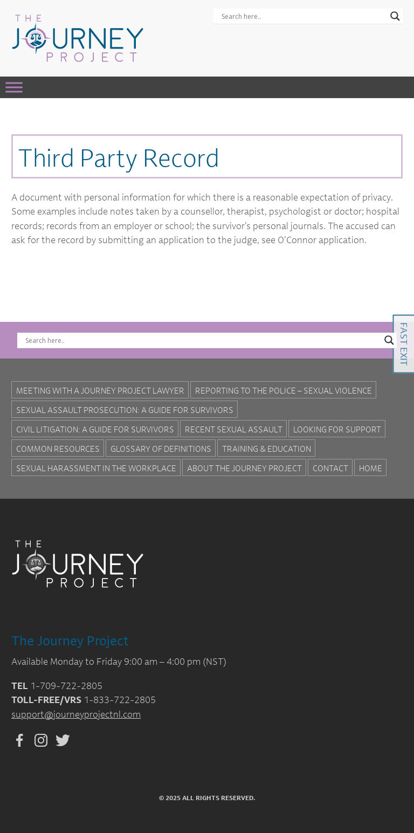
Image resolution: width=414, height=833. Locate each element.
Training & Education (266, 448)
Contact (330, 468)
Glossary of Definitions (161, 448)
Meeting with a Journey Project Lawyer (100, 390)
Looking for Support (337, 429)
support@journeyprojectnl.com (76, 714)
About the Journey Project (244, 468)
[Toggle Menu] (14, 87)
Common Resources (58, 448)
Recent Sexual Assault (233, 429)
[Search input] (303, 16)
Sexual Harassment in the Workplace (96, 468)
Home (370, 468)
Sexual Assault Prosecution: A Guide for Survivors (124, 409)
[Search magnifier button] (395, 16)
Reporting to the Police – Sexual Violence (283, 390)
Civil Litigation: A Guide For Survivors (95, 429)
